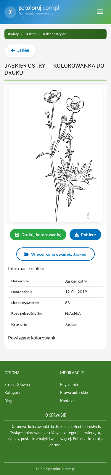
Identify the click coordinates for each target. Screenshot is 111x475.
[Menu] (100, 12)
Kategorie (12, 392)
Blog (8, 400)
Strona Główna (17, 384)
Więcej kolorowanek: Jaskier (55, 254)
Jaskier (30, 34)
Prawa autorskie (74, 392)
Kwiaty (13, 34)
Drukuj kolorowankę (38, 234)
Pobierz (85, 234)
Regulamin (69, 384)
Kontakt (67, 400)
